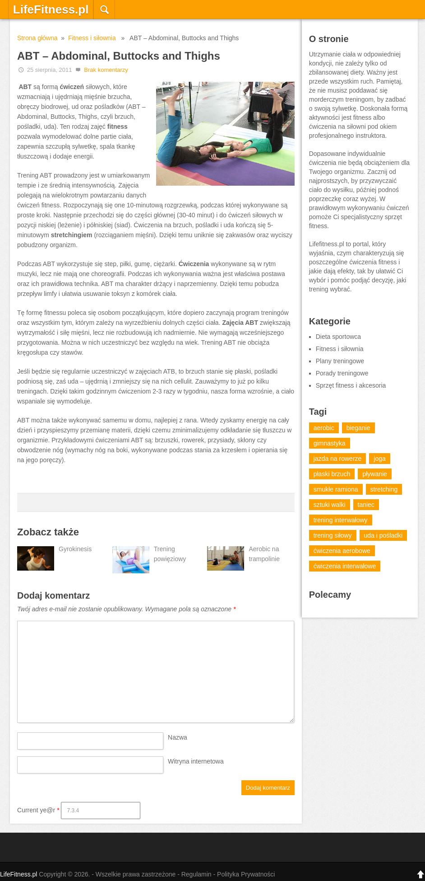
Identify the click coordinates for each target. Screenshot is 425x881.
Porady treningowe (342, 373)
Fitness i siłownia (92, 38)
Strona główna (37, 38)
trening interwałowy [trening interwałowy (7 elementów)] (341, 520)
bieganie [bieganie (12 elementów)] (358, 427)
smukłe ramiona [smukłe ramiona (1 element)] (336, 489)
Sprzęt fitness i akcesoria (351, 385)
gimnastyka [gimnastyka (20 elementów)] (330, 443)
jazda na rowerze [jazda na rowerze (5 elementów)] (338, 458)
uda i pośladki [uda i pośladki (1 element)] (383, 535)
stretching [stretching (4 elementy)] (384, 489)
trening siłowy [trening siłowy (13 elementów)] (333, 535)
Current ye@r (38, 810)
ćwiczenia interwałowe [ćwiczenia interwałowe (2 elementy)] (345, 566)
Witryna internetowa (196, 761)
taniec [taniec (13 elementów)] (366, 504)
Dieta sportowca (338, 336)
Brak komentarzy (106, 69)
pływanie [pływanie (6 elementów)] (374, 474)
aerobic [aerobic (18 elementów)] (324, 427)
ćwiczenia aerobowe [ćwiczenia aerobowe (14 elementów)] (342, 550)
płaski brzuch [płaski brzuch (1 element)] (332, 474)
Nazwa (177, 737)
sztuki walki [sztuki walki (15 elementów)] (330, 504)
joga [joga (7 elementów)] (379, 458)
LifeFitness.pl (51, 9)
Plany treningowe (340, 361)
